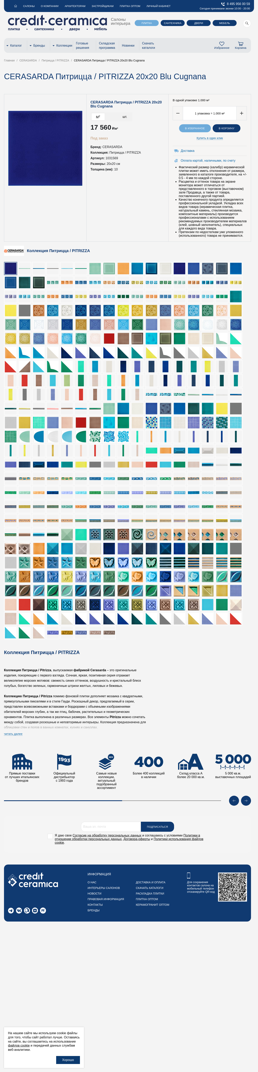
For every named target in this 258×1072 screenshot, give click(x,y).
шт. (125, 116)
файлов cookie (19, 1045)
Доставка (187, 150)
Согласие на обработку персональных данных (107, 835)
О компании (49, 6)
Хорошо (68, 1060)
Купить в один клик (210, 138)
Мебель (224, 23)
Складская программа (107, 45)
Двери (198, 23)
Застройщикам (102, 6)
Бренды (39, 45)
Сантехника (172, 23)
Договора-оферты (137, 839)
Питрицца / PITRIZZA (125, 152)
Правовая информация (106, 899)
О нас (92, 882)
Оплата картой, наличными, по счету (208, 160)
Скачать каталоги (148, 45)
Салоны (28, 6)
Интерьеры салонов (104, 888)
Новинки (128, 45)
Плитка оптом (129, 6)
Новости (94, 893)
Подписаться (157, 826)
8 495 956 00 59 (235, 4)
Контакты (95, 904)
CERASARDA (112, 147)
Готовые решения (82, 45)
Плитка (146, 23)
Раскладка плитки (150, 893)
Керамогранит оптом (152, 904)
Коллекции (63, 45)
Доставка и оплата (150, 882)
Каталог (16, 45)
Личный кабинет (157, 6)
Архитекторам (74, 6)
